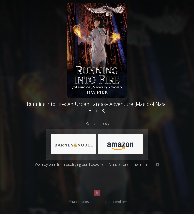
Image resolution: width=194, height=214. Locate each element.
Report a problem (115, 202)
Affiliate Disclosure (80, 202)
